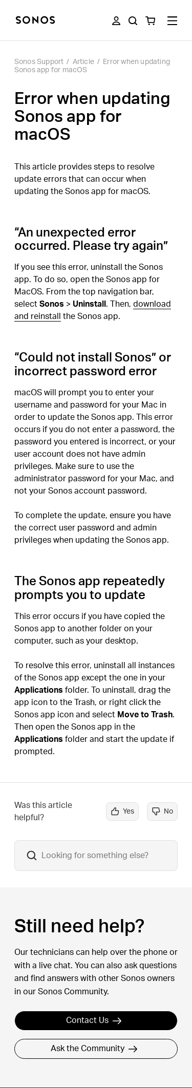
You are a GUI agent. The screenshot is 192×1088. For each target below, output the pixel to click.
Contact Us (94, 1020)
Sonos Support (39, 62)
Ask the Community (94, 1048)
